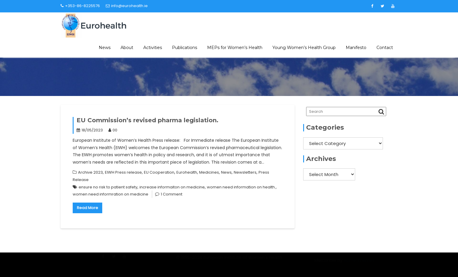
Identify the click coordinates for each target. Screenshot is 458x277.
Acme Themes (359, 263)
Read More (87, 208)
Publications (184, 47)
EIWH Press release (123, 172)
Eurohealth (186, 172)
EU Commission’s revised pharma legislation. (147, 120)
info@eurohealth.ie (127, 6)
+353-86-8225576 (80, 6)
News (105, 47)
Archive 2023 (90, 172)
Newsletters (245, 172)
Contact (384, 47)
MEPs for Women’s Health (234, 47)
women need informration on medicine (110, 194)
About (127, 47)
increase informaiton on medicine (172, 187)
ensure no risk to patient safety (108, 187)
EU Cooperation (159, 172)
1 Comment (171, 194)
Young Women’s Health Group (304, 47)
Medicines (209, 172)
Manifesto (356, 47)
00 (112, 130)
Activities (152, 47)
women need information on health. (241, 187)
